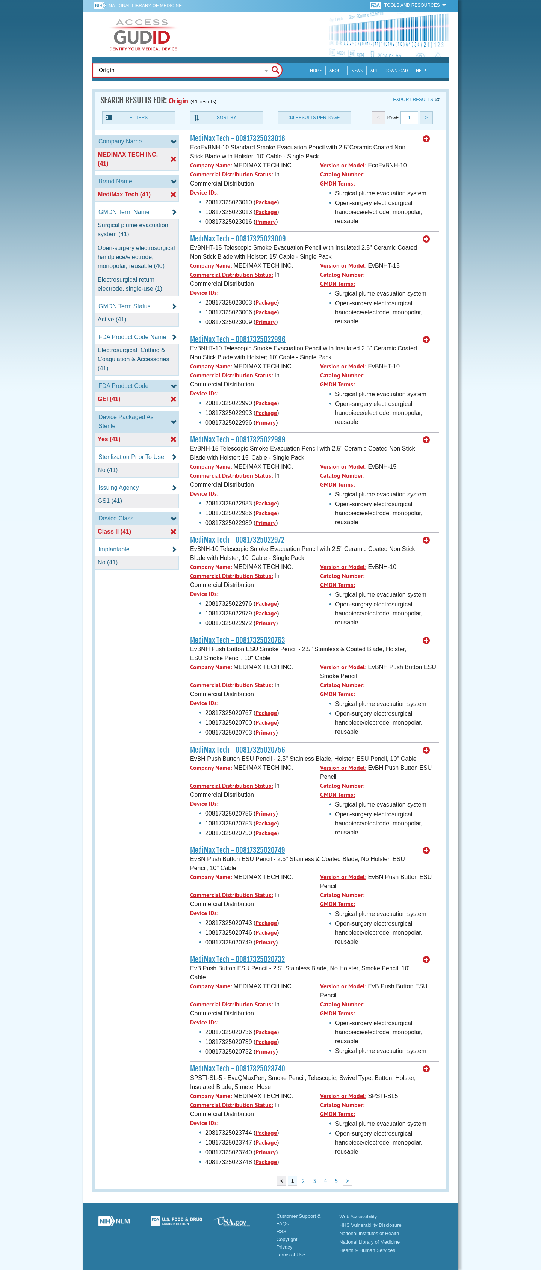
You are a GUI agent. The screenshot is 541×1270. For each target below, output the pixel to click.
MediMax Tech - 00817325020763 (237, 640)
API (373, 70)
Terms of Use (291, 1255)
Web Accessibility (358, 1216)
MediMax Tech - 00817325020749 (237, 850)
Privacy (285, 1247)
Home (316, 70)
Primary (265, 222)
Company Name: (211, 165)
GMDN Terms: (337, 183)
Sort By (226, 117)
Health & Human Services (367, 1250)
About (336, 70)
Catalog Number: (342, 174)
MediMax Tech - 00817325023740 (237, 1068)
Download (396, 70)
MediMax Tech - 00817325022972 (237, 540)
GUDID (142, 34)
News (357, 70)
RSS (282, 1231)
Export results (413, 99)
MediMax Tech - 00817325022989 (238, 439)
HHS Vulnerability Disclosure (370, 1225)
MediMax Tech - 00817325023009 (238, 238)
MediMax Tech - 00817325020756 (237, 749)
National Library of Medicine (145, 5)
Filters (139, 117)
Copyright (287, 1239)
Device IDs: (204, 192)
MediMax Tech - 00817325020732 (237, 959)
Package (266, 202)
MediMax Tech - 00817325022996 (238, 339)
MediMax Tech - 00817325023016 (237, 138)
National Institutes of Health (369, 1233)
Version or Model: (343, 165)
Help (421, 70)
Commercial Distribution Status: (231, 174)
